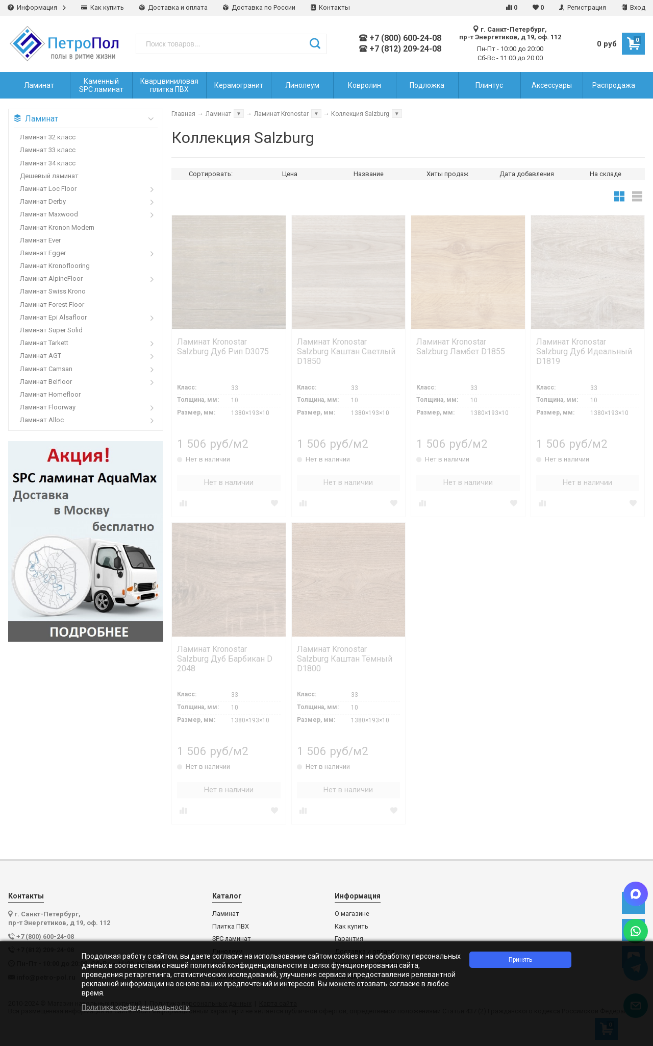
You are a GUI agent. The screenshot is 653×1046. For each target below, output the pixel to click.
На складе (605, 174)
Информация (37, 7)
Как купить (102, 7)
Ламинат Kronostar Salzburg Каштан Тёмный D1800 (344, 658)
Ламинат (225, 913)
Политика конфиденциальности (136, 1007)
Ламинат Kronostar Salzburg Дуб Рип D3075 (223, 346)
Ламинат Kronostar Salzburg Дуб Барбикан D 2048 (224, 658)
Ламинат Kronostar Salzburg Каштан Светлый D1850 (346, 351)
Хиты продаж (447, 174)
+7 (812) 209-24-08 (400, 49)
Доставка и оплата (173, 7)
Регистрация (582, 7)
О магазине (352, 913)
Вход (633, 7)
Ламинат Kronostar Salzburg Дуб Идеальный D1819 (584, 351)
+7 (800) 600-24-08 (400, 38)
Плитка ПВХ (230, 926)
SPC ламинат (231, 938)
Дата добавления (526, 174)
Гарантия (349, 938)
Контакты (330, 7)
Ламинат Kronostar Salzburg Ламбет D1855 (460, 346)
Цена (289, 174)
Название (369, 174)
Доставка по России (259, 7)
